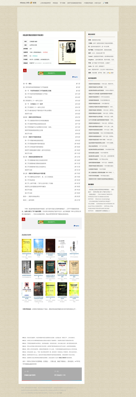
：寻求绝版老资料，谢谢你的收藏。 (100, 50)
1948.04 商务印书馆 (102, 90)
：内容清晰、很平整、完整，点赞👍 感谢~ (101, 73)
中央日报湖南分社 (99, 100)
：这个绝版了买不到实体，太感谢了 (99, 63)
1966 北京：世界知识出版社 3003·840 (105, 123)
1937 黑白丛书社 (98, 159)
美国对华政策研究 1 (74, 254)
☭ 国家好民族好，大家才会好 (92, 3)
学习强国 (62, 3)
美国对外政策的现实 (26, 254)
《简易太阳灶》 (92, 194)
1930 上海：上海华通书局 (101, 156)
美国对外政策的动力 (50, 297)
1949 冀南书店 (98, 103)
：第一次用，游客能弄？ (96, 66)
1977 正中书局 (97, 146)
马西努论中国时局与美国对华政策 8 (50, 276)
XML (57, 393)
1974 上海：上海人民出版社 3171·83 (106, 126)
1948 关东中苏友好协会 (105, 107)
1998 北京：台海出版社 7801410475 (107, 139)
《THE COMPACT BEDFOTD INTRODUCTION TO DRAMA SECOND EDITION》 (100, 196)
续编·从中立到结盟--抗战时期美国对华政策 (62, 255)
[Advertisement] (68, 19)
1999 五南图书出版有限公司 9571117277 (108, 143)
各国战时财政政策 (26, 275)
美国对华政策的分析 (38, 276)
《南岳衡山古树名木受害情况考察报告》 (99, 189)
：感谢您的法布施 (94, 40)
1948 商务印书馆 (101, 149)
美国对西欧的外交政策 (74, 276)
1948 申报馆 (97, 169)
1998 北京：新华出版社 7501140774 (105, 110)
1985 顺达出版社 (98, 175)
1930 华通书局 (98, 153)
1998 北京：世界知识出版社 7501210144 (107, 116)
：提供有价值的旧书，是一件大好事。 (99, 46)
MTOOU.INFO (37, 393)
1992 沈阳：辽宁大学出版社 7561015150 (111, 172)
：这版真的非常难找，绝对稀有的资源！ (101, 56)
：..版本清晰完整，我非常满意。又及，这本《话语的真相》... (107, 59)
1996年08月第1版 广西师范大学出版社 (111, 93)
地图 (60, 393)
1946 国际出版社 (100, 166)
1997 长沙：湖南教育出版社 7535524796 (106, 162)
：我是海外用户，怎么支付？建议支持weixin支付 (102, 69)
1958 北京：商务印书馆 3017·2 (103, 84)
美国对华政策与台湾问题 (38, 254)
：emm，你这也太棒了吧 (96, 53)
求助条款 (55, 3)
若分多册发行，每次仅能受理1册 (43, 63)
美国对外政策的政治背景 (74, 297)
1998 (97, 87)
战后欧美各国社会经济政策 (50, 254)
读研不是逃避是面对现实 (74, 3)
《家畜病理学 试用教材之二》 (103, 211)
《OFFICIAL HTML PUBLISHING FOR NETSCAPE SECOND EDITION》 (100, 208)
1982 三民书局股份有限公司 (101, 133)
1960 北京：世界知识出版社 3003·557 (105, 113)
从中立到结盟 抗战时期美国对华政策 (38, 297)
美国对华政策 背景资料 (62, 276)
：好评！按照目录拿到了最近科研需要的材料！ (103, 43)
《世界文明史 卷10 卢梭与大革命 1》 (102, 192)
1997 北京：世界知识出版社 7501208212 (106, 136)
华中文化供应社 (99, 97)
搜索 (106, 3)
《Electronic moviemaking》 (102, 199)
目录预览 (45, 52)
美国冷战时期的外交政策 (62, 297)
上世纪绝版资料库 (45, 3)
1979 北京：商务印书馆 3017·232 (105, 130)
